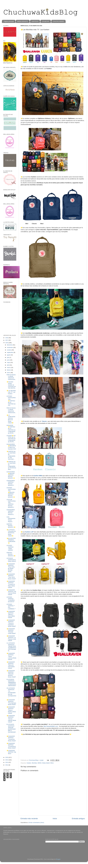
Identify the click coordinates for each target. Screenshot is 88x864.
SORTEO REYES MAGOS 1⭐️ (11, 525)
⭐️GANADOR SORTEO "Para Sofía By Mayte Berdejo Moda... (11, 567)
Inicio (55, 819)
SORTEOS (34, 21)
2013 (7, 762)
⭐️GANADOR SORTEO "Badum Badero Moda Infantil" (11, 710)
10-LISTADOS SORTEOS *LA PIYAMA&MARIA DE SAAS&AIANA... (11, 692)
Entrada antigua (78, 819)
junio (8, 360)
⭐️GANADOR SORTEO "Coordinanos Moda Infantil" (11, 746)
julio (8, 357)
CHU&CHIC (45, 21)
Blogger (58, 859)
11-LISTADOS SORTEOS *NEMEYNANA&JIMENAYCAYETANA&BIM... (11, 646)
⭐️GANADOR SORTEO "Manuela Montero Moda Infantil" (11, 674)
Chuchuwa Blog (33, 760)
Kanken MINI (37, 475)
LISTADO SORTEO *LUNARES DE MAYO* (11, 599)
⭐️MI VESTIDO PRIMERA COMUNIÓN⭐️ (11, 541)
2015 (7, 757)
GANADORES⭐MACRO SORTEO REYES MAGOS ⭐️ (11, 475)
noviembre (10, 347)
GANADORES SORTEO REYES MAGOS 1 (11, 512)
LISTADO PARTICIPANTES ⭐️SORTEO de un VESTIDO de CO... (11, 400)
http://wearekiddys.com (50, 726)
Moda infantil (46, 763)
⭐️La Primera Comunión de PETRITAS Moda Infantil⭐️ (11, 533)
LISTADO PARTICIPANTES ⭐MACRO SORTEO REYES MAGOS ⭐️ (11, 492)
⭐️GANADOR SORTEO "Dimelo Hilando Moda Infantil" (11, 719)
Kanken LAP (29, 532)
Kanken (29, 763)
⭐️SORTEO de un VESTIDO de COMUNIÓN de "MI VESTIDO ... (11, 455)
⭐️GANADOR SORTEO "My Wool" (11, 752)
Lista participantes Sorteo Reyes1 (11, 519)
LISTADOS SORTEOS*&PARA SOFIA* (11, 560)
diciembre (10, 345)
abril (8, 365)
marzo (9, 367)
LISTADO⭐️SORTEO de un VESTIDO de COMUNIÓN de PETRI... (11, 439)
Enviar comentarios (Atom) (36, 822)
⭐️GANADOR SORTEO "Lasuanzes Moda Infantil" (11, 738)
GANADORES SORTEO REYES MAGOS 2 (11, 483)
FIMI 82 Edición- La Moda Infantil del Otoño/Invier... (11, 377)
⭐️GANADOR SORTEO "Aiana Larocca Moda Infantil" (11, 656)
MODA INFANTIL (22, 21)
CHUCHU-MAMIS (58, 21)
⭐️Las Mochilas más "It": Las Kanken (11, 392)
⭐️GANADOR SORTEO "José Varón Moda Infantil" (11, 576)
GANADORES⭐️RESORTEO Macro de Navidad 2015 (11, 447)
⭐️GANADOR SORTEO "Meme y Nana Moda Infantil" (11, 614)
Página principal (9, 21)
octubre (9, 350)
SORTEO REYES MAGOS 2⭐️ (11, 554)
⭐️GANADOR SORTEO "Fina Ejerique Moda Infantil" (11, 702)
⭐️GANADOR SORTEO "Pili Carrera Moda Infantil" (11, 592)
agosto (9, 355)
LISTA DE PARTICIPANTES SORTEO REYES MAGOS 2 (11, 503)
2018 (7, 337)
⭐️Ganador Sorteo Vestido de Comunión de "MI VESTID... (11, 385)
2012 (7, 765)
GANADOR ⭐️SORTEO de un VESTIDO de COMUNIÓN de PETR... (11, 429)
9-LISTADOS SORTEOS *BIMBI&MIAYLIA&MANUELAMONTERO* (11, 682)
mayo (8, 362)
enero (9, 372)
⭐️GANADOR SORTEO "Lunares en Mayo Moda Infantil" (11, 584)
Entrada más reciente (29, 819)
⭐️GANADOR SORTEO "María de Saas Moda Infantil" (11, 665)
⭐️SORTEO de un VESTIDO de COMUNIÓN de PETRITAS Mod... (11, 465)
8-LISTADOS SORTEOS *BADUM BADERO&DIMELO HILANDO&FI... (11, 729)
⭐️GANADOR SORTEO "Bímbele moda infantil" (11, 631)
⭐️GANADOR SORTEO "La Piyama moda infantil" (11, 638)
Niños (52, 763)
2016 (7, 342)
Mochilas (34, 763)
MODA (40, 763)
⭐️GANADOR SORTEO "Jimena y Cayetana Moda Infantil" (11, 623)
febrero (9, 370)
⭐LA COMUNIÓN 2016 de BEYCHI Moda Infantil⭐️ (11, 419)
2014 (7, 760)
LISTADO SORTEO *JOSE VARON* (10, 548)
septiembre (10, 352)
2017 (7, 340)
